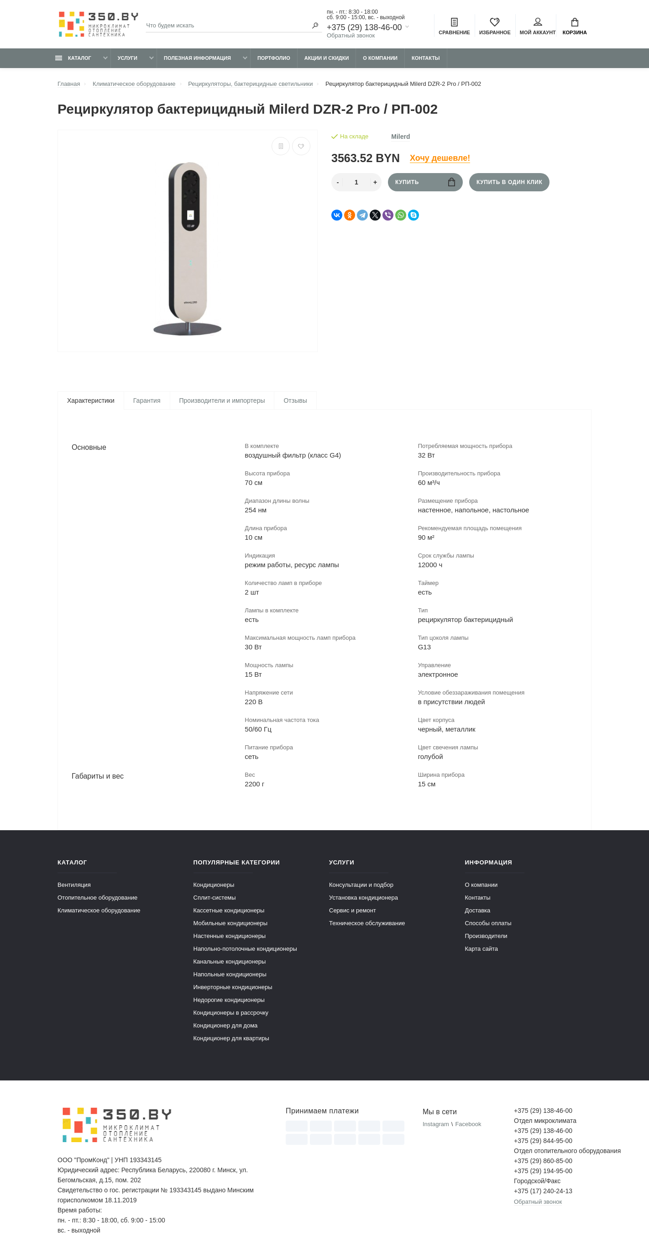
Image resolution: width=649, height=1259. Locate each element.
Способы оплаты (488, 923)
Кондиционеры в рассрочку (231, 1012)
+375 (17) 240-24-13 (543, 1191)
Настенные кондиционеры (230, 935)
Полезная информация (197, 58)
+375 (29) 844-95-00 (543, 1140)
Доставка (478, 910)
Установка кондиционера (363, 897)
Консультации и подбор (361, 884)
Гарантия (147, 400)
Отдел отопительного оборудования (552, 1150)
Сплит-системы (215, 897)
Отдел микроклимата (545, 1120)
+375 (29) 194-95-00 (543, 1171)
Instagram (436, 1124)
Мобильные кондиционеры (231, 923)
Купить (425, 182)
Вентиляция (74, 884)
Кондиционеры (214, 884)
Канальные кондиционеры (230, 961)
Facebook (468, 1124)
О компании (380, 58)
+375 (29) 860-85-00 (543, 1160)
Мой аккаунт (538, 26)
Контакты (426, 58)
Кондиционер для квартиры (231, 1038)
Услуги (127, 58)
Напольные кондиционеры (230, 974)
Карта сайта (481, 948)
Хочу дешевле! (440, 158)
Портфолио (273, 58)
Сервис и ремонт (352, 910)
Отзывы (295, 400)
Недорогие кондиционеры (229, 999)
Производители (486, 935)
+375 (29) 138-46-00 (364, 27)
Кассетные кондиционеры (229, 910)
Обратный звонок (351, 35)
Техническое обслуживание (367, 923)
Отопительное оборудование (97, 897)
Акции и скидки (326, 58)
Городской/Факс (537, 1181)
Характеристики (91, 400)
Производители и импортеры (222, 400)
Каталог (73, 58)
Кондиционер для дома (226, 1025)
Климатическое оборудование (99, 910)
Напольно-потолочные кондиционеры (245, 948)
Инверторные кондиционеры (233, 987)
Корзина (575, 26)
